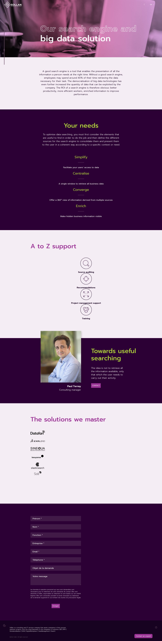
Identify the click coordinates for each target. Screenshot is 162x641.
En (152, 5)
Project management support (86, 303)
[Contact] (145, 4)
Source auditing (86, 272)
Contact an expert (143, 636)
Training (86, 318)
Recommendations (86, 288)
